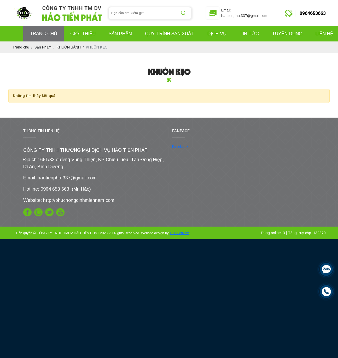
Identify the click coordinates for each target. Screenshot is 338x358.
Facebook (180, 146)
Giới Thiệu (83, 33)
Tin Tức (249, 33)
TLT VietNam (179, 233)
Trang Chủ (43, 33)
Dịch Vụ (216, 33)
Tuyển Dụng (287, 33)
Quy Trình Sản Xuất (169, 33)
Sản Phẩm (120, 33)
